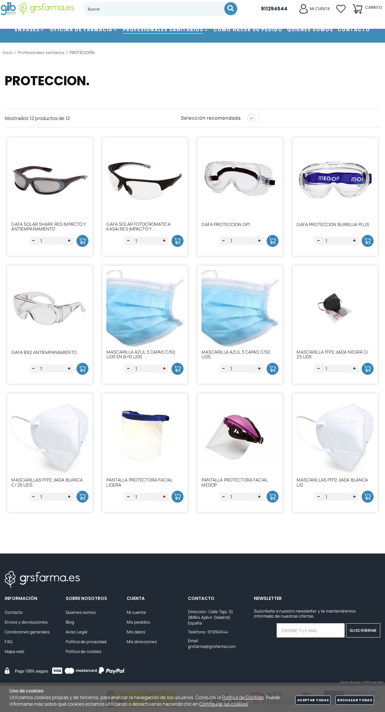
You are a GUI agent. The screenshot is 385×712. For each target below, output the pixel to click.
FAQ (8, 641)
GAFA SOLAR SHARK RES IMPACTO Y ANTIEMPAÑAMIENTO (49, 225)
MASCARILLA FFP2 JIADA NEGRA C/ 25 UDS (334, 355)
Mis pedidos (138, 622)
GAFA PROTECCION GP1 (228, 224)
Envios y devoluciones (26, 622)
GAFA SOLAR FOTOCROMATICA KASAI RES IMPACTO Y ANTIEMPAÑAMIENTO (140, 228)
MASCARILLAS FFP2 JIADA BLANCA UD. (334, 484)
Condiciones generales (27, 632)
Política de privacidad (86, 641)
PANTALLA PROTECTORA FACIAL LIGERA (142, 484)
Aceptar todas (313, 700)
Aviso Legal (76, 632)
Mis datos (136, 632)
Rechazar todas (354, 700)
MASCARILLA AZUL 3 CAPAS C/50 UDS (238, 355)
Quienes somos (81, 612)
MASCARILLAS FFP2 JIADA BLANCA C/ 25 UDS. (49, 484)
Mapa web (14, 651)
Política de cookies (83, 651)
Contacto (14, 612)
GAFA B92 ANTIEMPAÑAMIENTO (46, 354)
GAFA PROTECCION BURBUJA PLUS (335, 224)
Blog (70, 622)
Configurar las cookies (223, 704)
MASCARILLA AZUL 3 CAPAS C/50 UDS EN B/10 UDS (143, 355)
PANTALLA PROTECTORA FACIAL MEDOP (237, 484)
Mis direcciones (142, 641)
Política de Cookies (243, 697)
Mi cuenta (136, 612)
